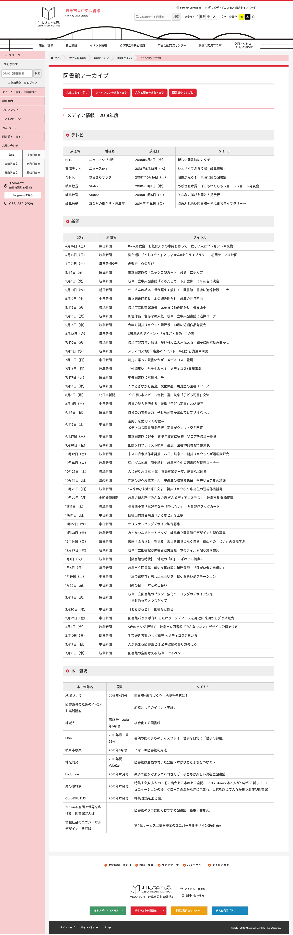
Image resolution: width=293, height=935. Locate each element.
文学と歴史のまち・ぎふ (149, 92)
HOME (58, 58)
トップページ (11, 55)
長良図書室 (33, 154)
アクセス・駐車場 (195, 889)
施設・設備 (46, 45)
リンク (111, 928)
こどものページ (13, 119)
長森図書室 (11, 172)
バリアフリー (195, 865)
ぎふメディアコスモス (106, 911)
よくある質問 (220, 865)
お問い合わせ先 (195, 896)
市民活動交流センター (172, 45)
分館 (11, 154)
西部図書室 (33, 163)
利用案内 (8, 101)
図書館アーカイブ (101, 58)
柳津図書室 (33, 172)
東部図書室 (11, 163)
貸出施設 (71, 45)
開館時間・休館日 (119, 865)
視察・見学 (146, 865)
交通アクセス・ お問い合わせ (244, 45)
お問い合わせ (11, 146)
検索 (37, 73)
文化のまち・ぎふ (76, 92)
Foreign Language (190, 7)
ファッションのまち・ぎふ (111, 92)
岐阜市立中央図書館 (85, 10)
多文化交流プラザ (210, 45)
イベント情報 (98, 45)
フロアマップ (11, 110)
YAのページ (10, 128)
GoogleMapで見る (23, 195)
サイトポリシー (91, 928)
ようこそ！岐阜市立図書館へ (21, 92)
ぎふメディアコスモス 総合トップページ (232, 7)
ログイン (32, 82)
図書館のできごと (124, 58)
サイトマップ (68, 928)
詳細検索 (16, 82)
